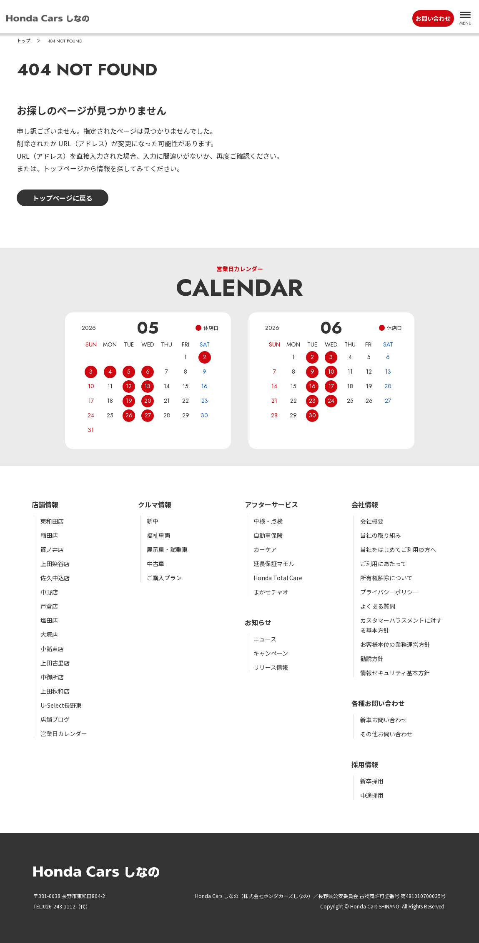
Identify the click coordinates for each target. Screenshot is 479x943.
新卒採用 (372, 781)
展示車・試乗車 (167, 549)
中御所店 (52, 677)
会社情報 (364, 504)
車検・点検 (268, 521)
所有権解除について (386, 578)
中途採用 (372, 795)
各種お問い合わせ (378, 703)
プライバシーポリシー (389, 592)
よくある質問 (377, 606)
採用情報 (364, 764)
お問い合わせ (433, 18)
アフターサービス (271, 504)
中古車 (155, 563)
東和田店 (52, 521)
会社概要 (372, 521)
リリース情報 (270, 667)
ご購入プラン (164, 578)
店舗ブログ (55, 719)
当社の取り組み (380, 535)
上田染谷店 (55, 563)
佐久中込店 (55, 578)
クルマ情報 (154, 504)
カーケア (265, 549)
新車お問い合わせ (383, 720)
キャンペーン (270, 653)
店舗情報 (45, 504)
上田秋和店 (55, 691)
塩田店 (49, 620)
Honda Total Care (277, 578)
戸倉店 (49, 606)
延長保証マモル (273, 563)
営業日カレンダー (63, 733)
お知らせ (258, 622)
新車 (152, 521)
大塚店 (49, 634)
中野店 (49, 592)
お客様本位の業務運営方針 (395, 644)
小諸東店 (52, 648)
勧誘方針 (372, 658)
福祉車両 (158, 535)
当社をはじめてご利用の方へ (398, 549)
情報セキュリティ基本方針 (395, 673)
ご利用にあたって (383, 563)
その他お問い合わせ (386, 734)
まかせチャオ (270, 592)
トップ (23, 40)
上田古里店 (55, 663)
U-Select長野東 (61, 705)
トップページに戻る (63, 198)
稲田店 (49, 535)
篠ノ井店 (52, 549)
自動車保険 (268, 535)
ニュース (264, 639)
